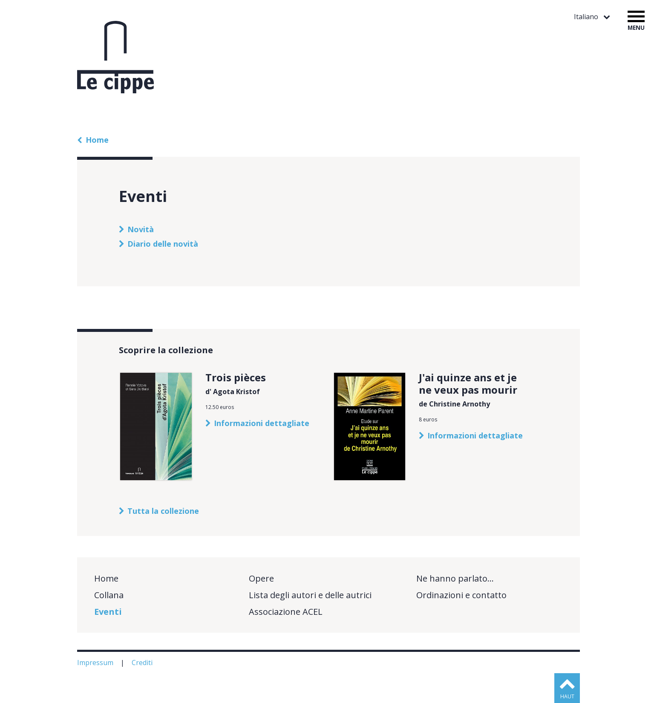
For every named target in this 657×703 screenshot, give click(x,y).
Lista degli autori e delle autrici (310, 595)
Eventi (108, 611)
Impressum (96, 662)
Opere (261, 578)
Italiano (587, 17)
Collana (109, 595)
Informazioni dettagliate (261, 423)
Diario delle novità (162, 244)
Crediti (143, 662)
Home (97, 140)
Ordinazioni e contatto (461, 595)
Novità (140, 229)
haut (567, 696)
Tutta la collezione (163, 511)
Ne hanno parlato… (455, 578)
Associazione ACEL (286, 611)
